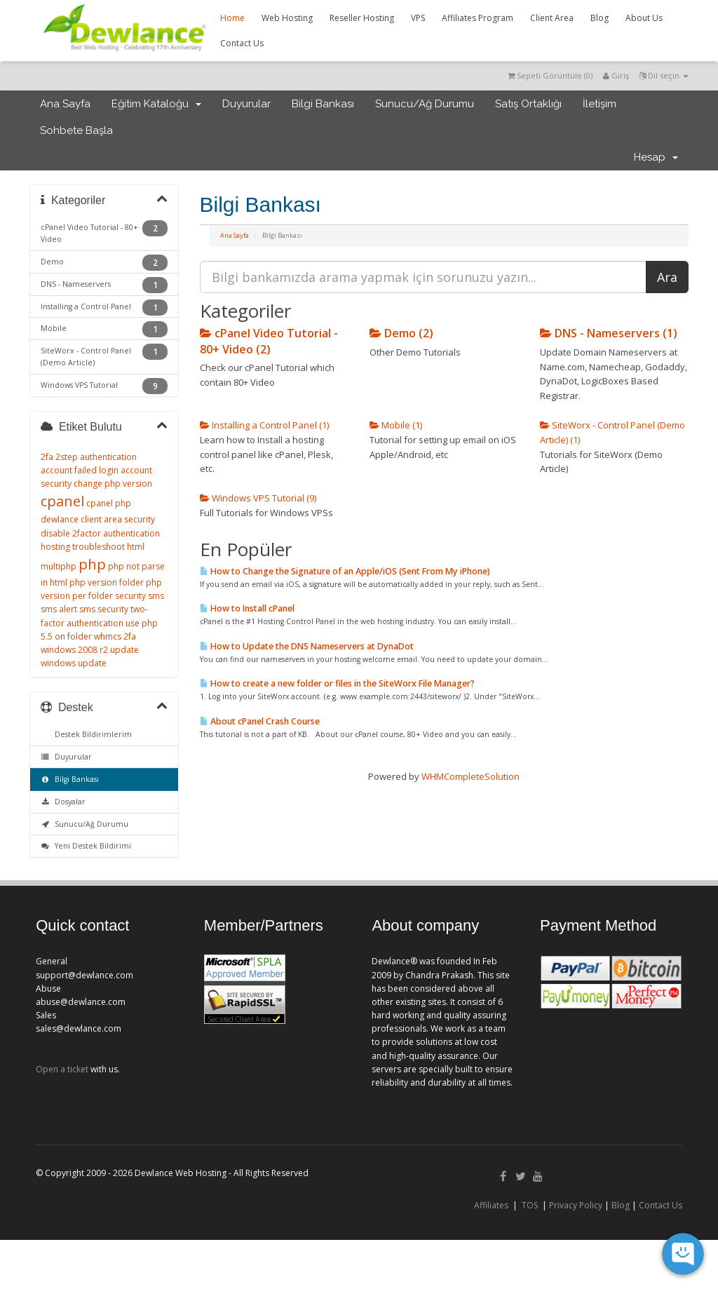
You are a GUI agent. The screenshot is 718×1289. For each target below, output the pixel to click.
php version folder (106, 582)
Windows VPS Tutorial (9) (258, 498)
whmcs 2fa (115, 636)
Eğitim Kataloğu (156, 103)
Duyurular (246, 103)
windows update (74, 663)
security (130, 596)
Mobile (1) (396, 425)
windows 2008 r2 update (90, 650)
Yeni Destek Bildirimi (86, 846)
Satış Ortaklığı (528, 103)
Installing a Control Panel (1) (264, 425)
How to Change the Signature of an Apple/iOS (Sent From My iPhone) (345, 571)
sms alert (59, 609)
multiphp (58, 566)
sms (156, 596)
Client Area (552, 18)
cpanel (62, 501)
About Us (644, 18)
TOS (530, 1205)
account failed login (79, 470)
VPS (418, 18)
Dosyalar (63, 802)
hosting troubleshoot (83, 547)
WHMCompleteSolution (470, 776)
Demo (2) (401, 333)
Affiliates (491, 1205)
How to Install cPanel (247, 608)
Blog (599, 18)
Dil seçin (664, 75)
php (92, 564)
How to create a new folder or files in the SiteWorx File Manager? (337, 683)
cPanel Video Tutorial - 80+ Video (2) (269, 340)
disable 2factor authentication (100, 533)
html (135, 547)
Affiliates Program (477, 18)
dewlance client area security (98, 519)
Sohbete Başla (76, 130)
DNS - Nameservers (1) (608, 333)
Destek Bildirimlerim (91, 734)
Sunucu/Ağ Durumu (424, 103)
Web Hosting (287, 18)
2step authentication (96, 457)
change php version (113, 484)
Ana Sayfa (65, 103)
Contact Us (242, 43)
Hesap (656, 157)
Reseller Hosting (362, 18)
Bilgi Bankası (323, 103)
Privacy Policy (575, 1205)
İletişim (599, 103)
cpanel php (108, 503)
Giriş (616, 75)
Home (232, 18)
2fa (47, 457)
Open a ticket (62, 1069)
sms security (103, 609)
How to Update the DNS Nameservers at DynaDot (307, 646)
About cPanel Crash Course (260, 721)
